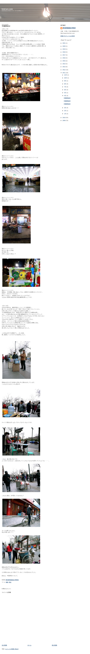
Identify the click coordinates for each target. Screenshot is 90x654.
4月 (65, 95)
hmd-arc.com (7, 9)
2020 (64, 46)
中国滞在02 (67, 104)
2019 (64, 49)
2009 (64, 120)
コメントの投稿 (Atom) (12, 649)
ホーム (29, 645)
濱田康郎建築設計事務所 (69, 28)
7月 (65, 86)
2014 (64, 63)
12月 (65, 75)
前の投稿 (54, 645)
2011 (64, 72)
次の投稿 (4, 645)
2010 (64, 117)
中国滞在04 (67, 98)
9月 (65, 81)
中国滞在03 (67, 101)
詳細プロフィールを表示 (67, 36)
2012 (64, 69)
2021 (64, 43)
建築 (7, 582)
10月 (65, 78)
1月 (65, 113)
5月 (65, 92)
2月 (65, 110)
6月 (65, 89)
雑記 (10, 582)
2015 (64, 61)
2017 (64, 55)
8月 (65, 84)
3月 (65, 107)
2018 (64, 52)
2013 (64, 66)
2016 (64, 58)
